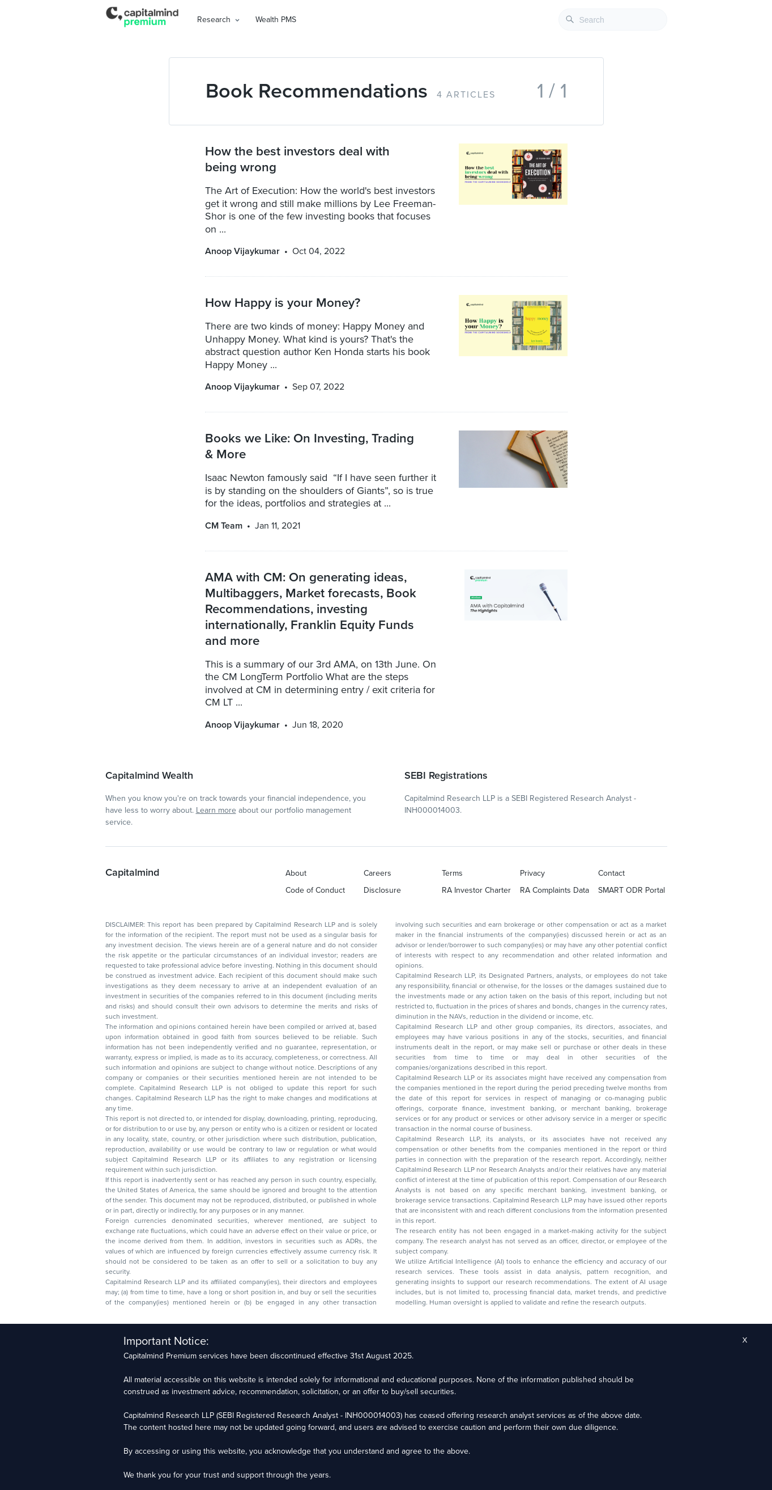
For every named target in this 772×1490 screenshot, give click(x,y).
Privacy (532, 873)
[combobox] (612, 20)
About (295, 873)
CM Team (223, 525)
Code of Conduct (315, 890)
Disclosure (382, 890)
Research (214, 19)
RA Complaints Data (554, 890)
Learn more (216, 810)
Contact (611, 873)
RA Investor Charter (476, 890)
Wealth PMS (275, 19)
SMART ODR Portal (631, 890)
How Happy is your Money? (282, 302)
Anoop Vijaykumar (242, 251)
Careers (377, 873)
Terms (452, 873)
